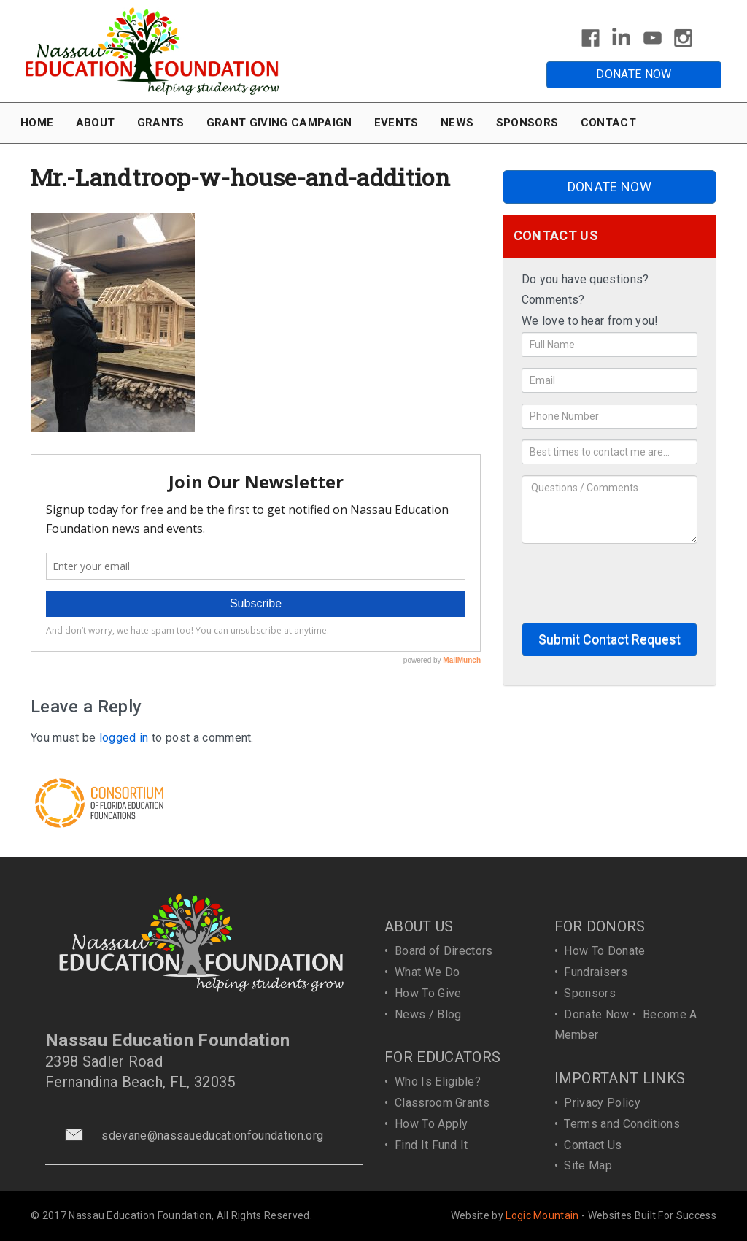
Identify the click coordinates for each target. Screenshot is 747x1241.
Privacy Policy (602, 1103)
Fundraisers (595, 972)
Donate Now (596, 1014)
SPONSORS (527, 122)
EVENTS (396, 122)
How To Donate (604, 951)
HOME (36, 122)
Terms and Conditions (621, 1124)
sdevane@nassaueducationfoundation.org (212, 1135)
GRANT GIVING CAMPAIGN (279, 122)
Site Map (588, 1165)
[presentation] (632, 583)
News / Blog (428, 1014)
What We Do (427, 972)
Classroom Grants (442, 1103)
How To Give (428, 993)
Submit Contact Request (609, 639)
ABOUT (95, 122)
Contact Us (593, 1145)
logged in (124, 738)
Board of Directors (444, 951)
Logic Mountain (542, 1215)
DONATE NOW (633, 74)
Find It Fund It (431, 1145)
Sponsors (590, 993)
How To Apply (431, 1124)
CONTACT (608, 122)
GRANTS (161, 122)
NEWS (457, 122)
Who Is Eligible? (438, 1081)
